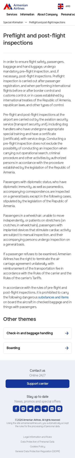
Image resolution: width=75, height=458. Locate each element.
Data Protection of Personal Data (37, 441)
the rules (19, 426)
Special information (13, 22)
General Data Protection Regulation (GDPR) (37, 451)
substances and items (53, 297)
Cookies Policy (37, 446)
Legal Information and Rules (37, 437)
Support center (37, 383)
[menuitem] (11, 14)
